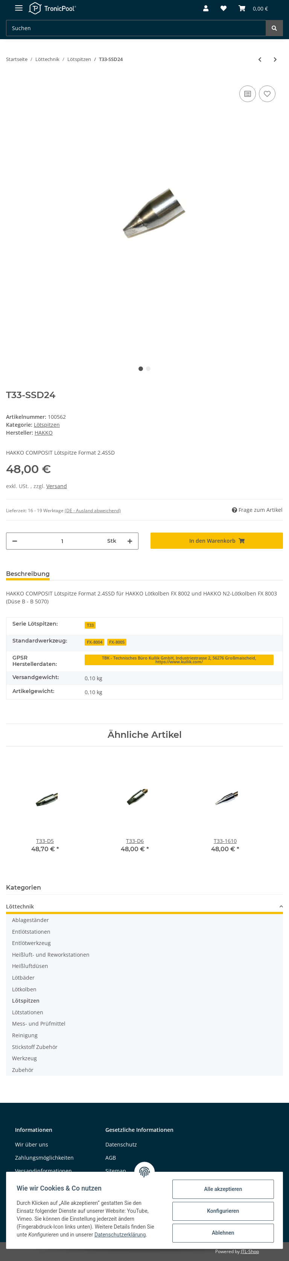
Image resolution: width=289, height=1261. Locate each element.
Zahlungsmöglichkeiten (44, 1157)
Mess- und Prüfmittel (38, 1023)
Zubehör (22, 1069)
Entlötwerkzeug (31, 943)
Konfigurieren (221, 1211)
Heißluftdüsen (30, 966)
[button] (205, 8)
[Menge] (62, 541)
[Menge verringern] (14, 541)
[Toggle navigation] (19, 4)
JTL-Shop (250, 1251)
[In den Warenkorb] (217, 541)
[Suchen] (136, 28)
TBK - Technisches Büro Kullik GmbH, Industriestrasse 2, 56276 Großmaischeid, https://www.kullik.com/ (179, 660)
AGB (110, 1157)
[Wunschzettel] (223, 8)
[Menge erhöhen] (130, 541)
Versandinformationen (43, 1170)
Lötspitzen (47, 424)
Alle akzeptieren (221, 1189)
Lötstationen (27, 1012)
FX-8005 (117, 642)
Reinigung (25, 1035)
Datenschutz (121, 1144)
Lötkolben (24, 989)
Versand (56, 486)
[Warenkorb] (253, 8)
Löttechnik (20, 906)
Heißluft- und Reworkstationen (51, 954)
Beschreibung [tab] (28, 573)
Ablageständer (30, 920)
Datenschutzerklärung (122, 1235)
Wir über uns (31, 1144)
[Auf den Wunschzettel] (267, 93)
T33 (90, 625)
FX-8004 (94, 642)
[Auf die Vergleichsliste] (247, 93)
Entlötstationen (31, 931)
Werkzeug (24, 1058)
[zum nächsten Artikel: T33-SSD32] (275, 59)
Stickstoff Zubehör (35, 1046)
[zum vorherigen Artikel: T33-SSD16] (260, 59)
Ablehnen (221, 1233)
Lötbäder (23, 977)
